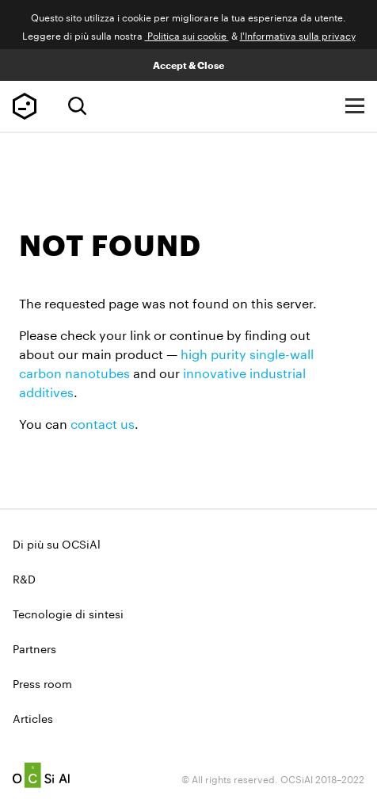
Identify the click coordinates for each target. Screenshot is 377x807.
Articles (33, 717)
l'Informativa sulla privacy (298, 34)
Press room (42, 682)
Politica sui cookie (187, 34)
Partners (34, 647)
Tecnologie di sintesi (68, 613)
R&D (24, 578)
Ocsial (41, 775)
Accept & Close (188, 65)
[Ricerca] (77, 106)
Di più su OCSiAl (57, 543)
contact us (102, 422)
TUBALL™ (24, 106)
